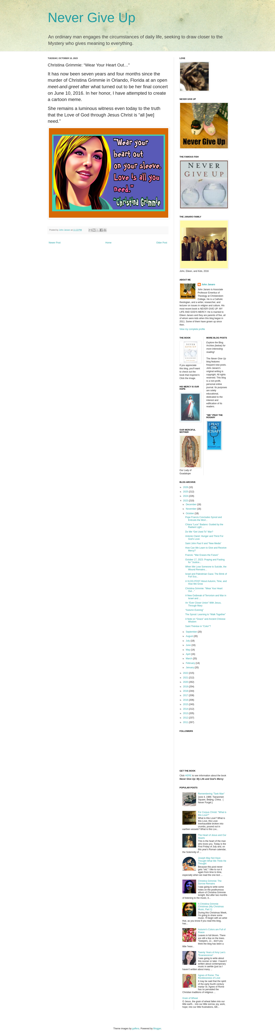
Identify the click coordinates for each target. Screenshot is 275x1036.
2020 (186, 682)
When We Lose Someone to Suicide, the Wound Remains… (205, 568)
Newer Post (55, 242)
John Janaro (208, 284)
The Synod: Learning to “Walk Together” (205, 614)
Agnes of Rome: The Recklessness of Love (209, 976)
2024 (186, 496)
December (191, 504)
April (188, 654)
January (190, 667)
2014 (186, 709)
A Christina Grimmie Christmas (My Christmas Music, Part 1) (211, 907)
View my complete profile (192, 329)
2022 (186, 673)
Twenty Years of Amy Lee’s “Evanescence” (211, 953)
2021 (186, 677)
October (190, 513)
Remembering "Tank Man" (211, 793)
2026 (186, 487)
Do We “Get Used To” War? (199, 531)
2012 (186, 717)
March (189, 658)
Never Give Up (91, 17)
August (190, 636)
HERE (188, 775)
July (188, 640)
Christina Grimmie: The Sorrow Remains (210, 882)
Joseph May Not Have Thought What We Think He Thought (212, 861)
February (191, 663)
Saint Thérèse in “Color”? (198, 626)
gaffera (135, 1028)
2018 (186, 691)
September (192, 631)
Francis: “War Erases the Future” (201, 555)
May (188, 649)
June (188, 645)
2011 (186, 722)
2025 (186, 491)
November (191, 508)
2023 (186, 500)
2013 (186, 713)
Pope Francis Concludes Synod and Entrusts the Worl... (203, 518)
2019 (186, 686)
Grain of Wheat (190, 998)
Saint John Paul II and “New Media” (203, 543)
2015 (186, 704)
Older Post (161, 242)
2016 (186, 700)
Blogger (157, 1028)
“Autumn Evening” (194, 610)
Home (108, 242)
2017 (186, 695)
